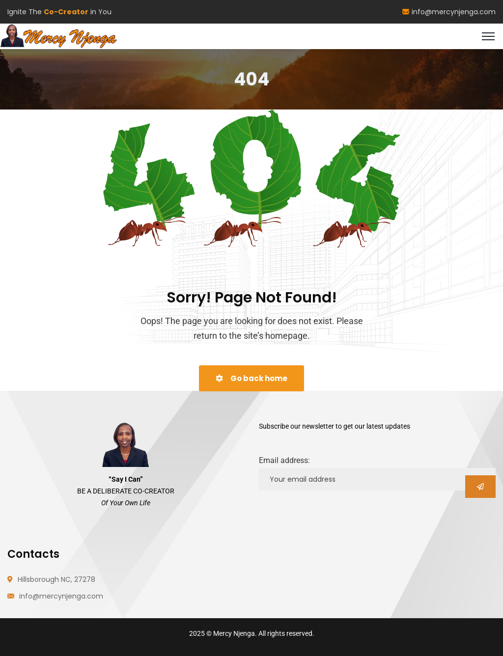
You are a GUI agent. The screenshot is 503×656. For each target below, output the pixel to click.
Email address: (284, 460)
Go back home (251, 378)
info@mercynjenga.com (449, 12)
